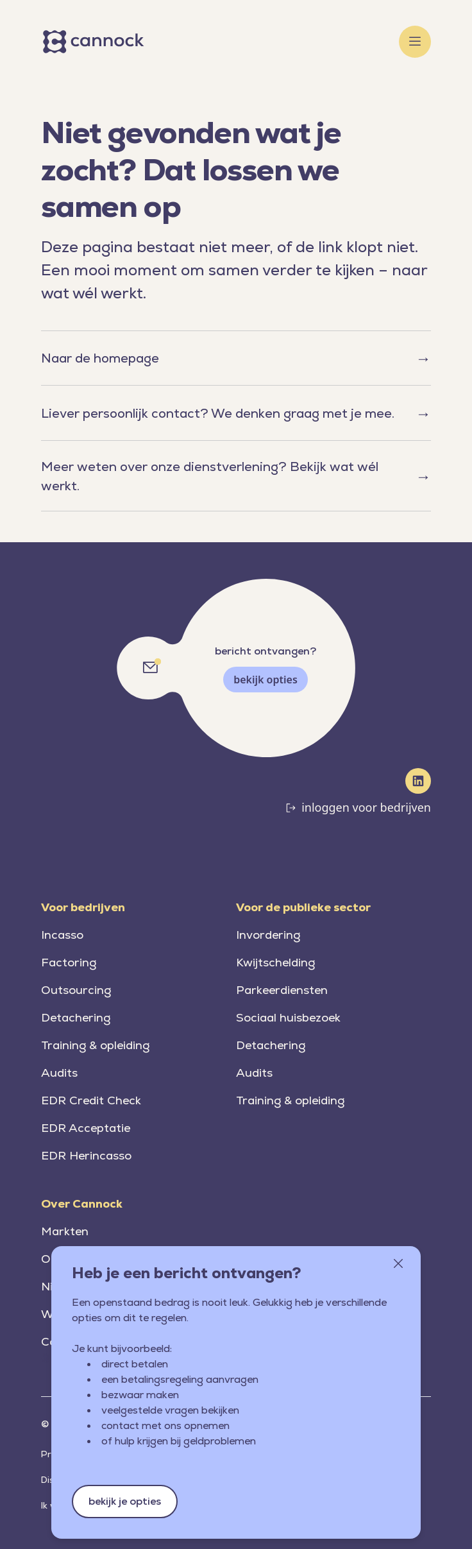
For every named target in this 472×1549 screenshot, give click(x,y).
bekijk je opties (124, 1501)
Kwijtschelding (275, 962)
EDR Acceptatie (85, 1127)
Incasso (62, 934)
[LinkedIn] (418, 781)
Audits (59, 1072)
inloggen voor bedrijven (366, 807)
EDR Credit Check (91, 1100)
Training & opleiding (95, 1045)
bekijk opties (265, 679)
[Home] (95, 42)
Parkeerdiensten (282, 989)
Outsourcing (76, 989)
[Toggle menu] (415, 42)
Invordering (268, 934)
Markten (64, 1231)
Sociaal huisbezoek (288, 1017)
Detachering (75, 1017)
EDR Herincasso (86, 1155)
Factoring (68, 962)
